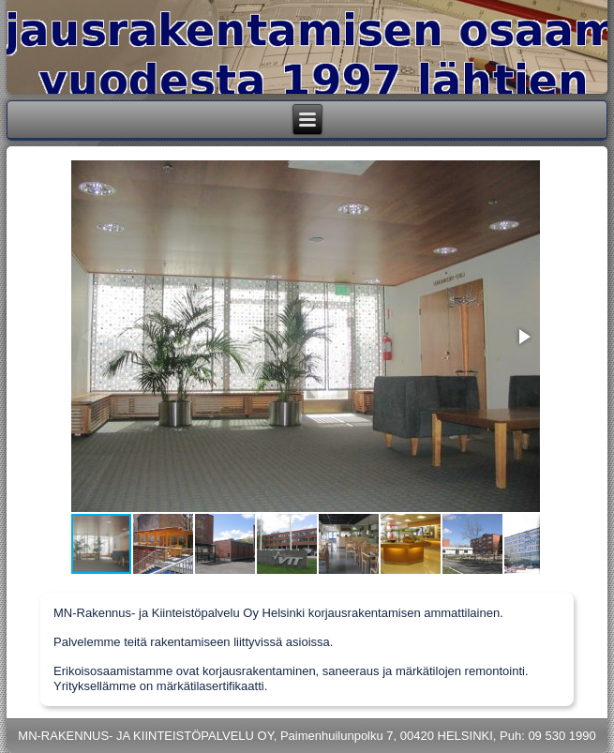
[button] (523, 337)
